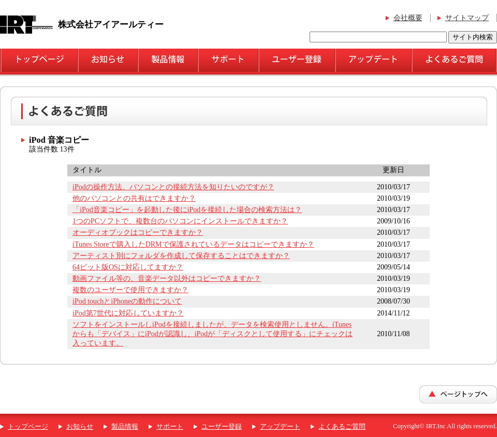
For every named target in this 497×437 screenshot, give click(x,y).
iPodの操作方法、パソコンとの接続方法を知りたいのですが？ (173, 187)
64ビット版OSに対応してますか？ (127, 267)
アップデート (280, 426)
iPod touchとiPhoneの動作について (127, 301)
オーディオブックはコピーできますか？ (137, 232)
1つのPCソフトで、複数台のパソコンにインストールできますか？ (180, 221)
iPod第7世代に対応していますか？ (128, 313)
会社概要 (407, 18)
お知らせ (79, 426)
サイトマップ (467, 18)
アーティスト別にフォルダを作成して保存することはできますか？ (181, 256)
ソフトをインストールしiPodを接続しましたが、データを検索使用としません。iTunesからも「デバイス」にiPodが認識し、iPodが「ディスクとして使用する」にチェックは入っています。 (212, 334)
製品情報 (124, 426)
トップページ (28, 426)
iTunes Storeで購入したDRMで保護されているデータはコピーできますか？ (193, 244)
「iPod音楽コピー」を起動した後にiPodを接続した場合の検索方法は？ (187, 210)
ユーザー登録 (221, 426)
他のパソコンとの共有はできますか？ (134, 198)
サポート (169, 426)
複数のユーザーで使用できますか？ (130, 290)
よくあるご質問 (342, 426)
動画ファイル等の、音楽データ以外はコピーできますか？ (166, 278)
